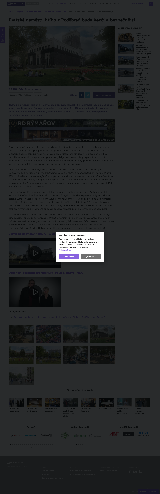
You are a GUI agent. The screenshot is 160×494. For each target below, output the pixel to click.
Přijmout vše (69, 257)
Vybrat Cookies (90, 257)
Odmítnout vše (65, 250)
